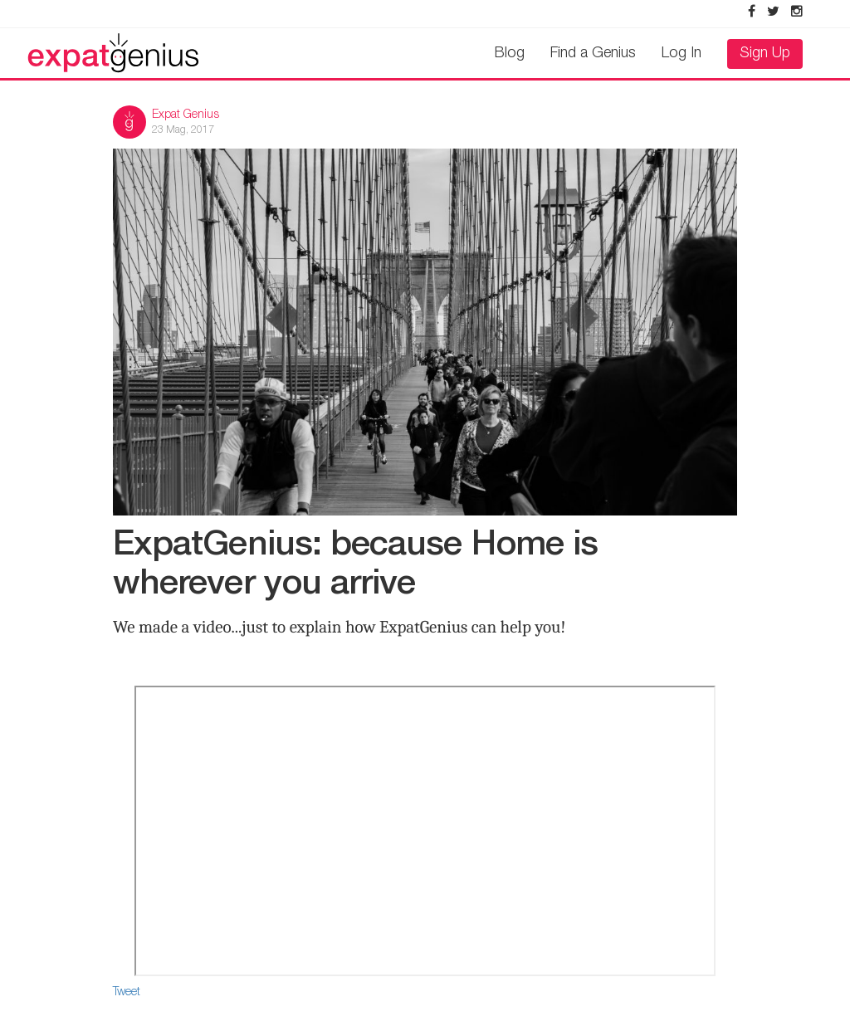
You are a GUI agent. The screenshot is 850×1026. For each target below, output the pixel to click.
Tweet (126, 993)
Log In (681, 53)
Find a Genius (593, 53)
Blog (510, 53)
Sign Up (765, 53)
